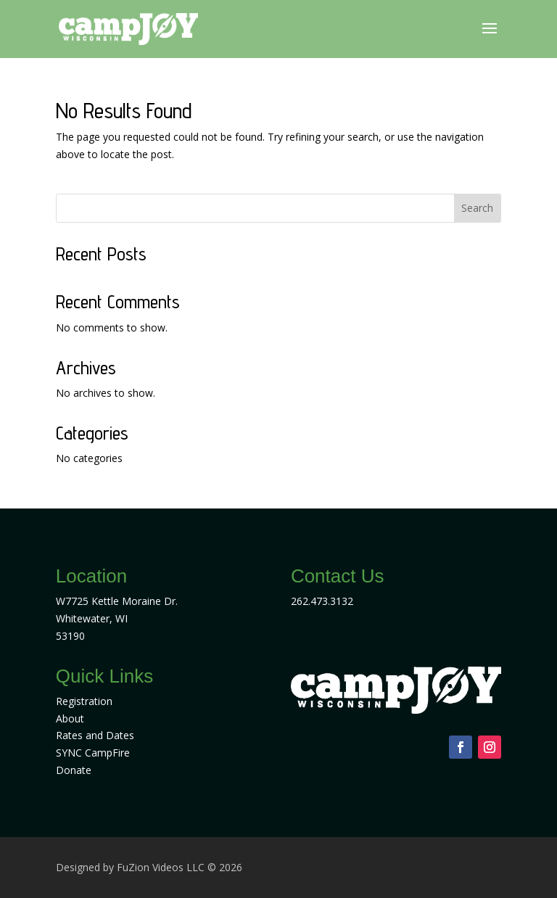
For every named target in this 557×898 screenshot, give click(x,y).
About (70, 718)
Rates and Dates (95, 735)
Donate (73, 770)
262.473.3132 (322, 601)
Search (477, 208)
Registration (84, 701)
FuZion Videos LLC (162, 867)
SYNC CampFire (93, 752)
